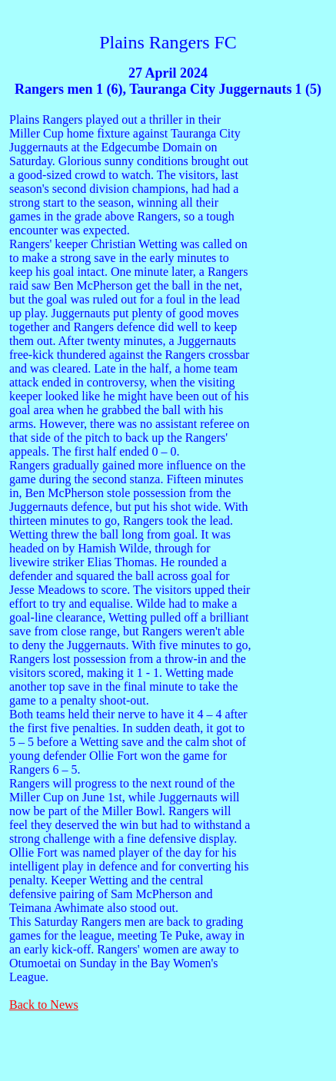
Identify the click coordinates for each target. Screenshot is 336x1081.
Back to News (43, 1004)
